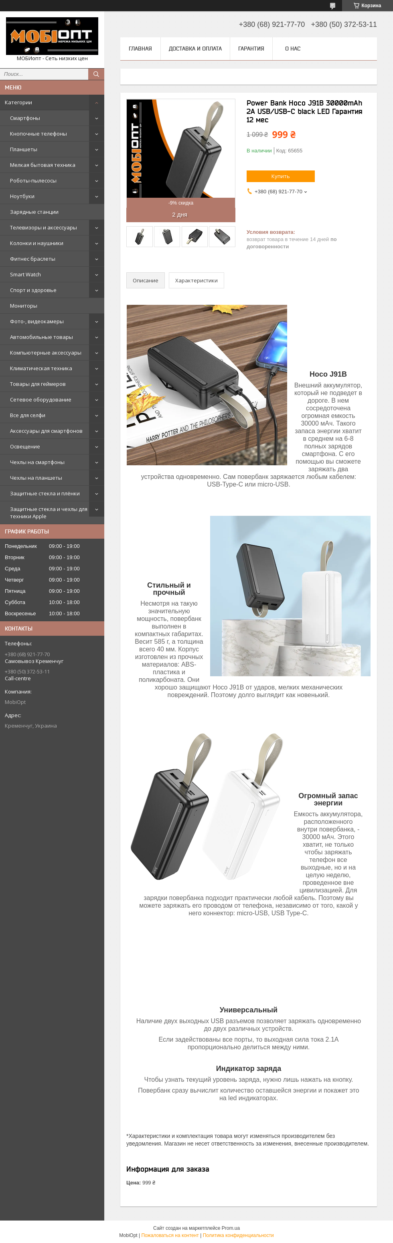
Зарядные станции (34, 211)
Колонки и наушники (36, 243)
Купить (280, 176)
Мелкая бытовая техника (42, 164)
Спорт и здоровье (33, 290)
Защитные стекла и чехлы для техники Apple (48, 512)
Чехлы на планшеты (36, 477)
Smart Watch (25, 274)
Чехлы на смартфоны (37, 462)
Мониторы (23, 305)
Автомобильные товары (41, 337)
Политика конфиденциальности (238, 1235)
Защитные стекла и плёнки (45, 493)
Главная (140, 48)
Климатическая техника (41, 368)
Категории (18, 102)
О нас (292, 48)
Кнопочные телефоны (38, 133)
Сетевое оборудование (40, 399)
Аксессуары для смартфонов (46, 430)
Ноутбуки (22, 196)
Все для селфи (27, 415)
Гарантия (251, 48)
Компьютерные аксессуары (45, 352)
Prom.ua (231, 1228)
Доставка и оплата (195, 48)
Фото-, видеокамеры (37, 321)
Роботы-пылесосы (33, 180)
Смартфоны (25, 118)
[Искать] (96, 74)
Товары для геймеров (38, 383)
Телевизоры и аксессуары (43, 227)
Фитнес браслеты (32, 258)
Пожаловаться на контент (170, 1235)
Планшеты (23, 149)
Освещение (25, 446)
